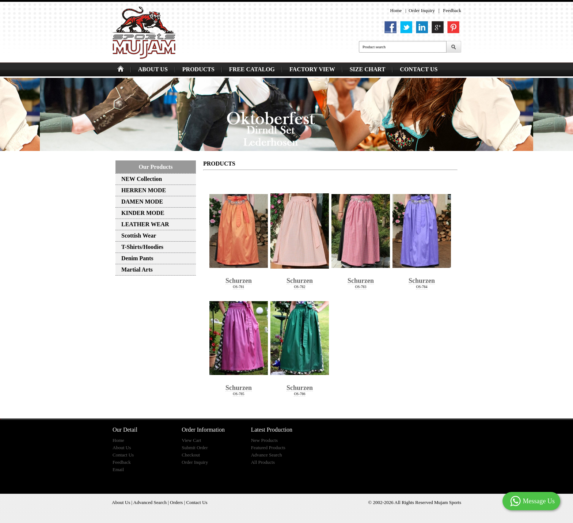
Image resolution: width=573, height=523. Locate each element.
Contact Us (123, 455)
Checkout (191, 455)
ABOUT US (153, 69)
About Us (122, 447)
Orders (176, 502)
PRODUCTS (198, 69)
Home (396, 10)
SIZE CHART (368, 69)
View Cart (191, 440)
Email (118, 469)
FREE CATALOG (252, 69)
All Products (263, 462)
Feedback (452, 10)
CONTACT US (418, 69)
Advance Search (266, 455)
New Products (264, 440)
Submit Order (195, 447)
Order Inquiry (422, 10)
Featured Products (268, 447)
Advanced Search (150, 502)
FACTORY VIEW (312, 69)
